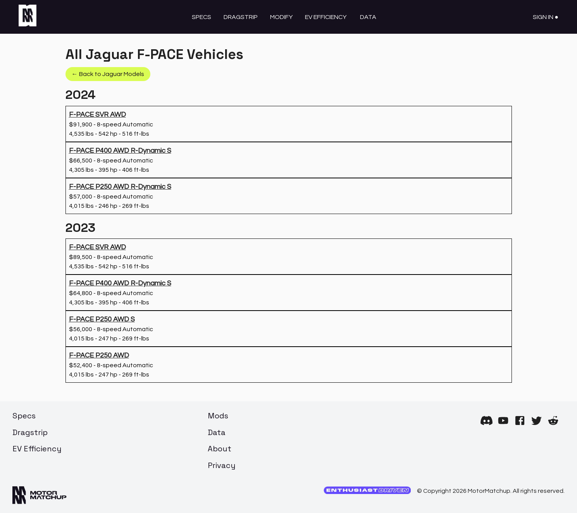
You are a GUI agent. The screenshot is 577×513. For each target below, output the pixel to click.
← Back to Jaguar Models (107, 74)
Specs (201, 17)
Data (368, 17)
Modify (281, 17)
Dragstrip (241, 17)
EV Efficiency (325, 17)
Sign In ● (545, 17)
